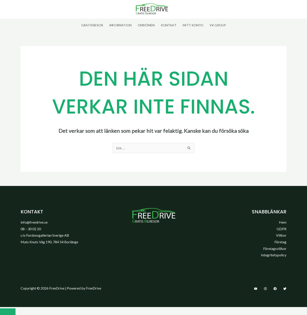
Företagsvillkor (274, 248)
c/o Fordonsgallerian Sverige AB (45, 235)
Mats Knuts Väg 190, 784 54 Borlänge (49, 242)
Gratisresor (92, 25)
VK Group (218, 25)
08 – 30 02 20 (31, 229)
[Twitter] (284, 288)
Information (120, 25)
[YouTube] (255, 288)
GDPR (281, 229)
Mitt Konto (193, 25)
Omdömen (146, 25)
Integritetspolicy (273, 255)
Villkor (281, 235)
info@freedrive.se (34, 222)
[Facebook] (275, 288)
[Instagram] (265, 288)
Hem (282, 222)
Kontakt (169, 25)
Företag (280, 242)
